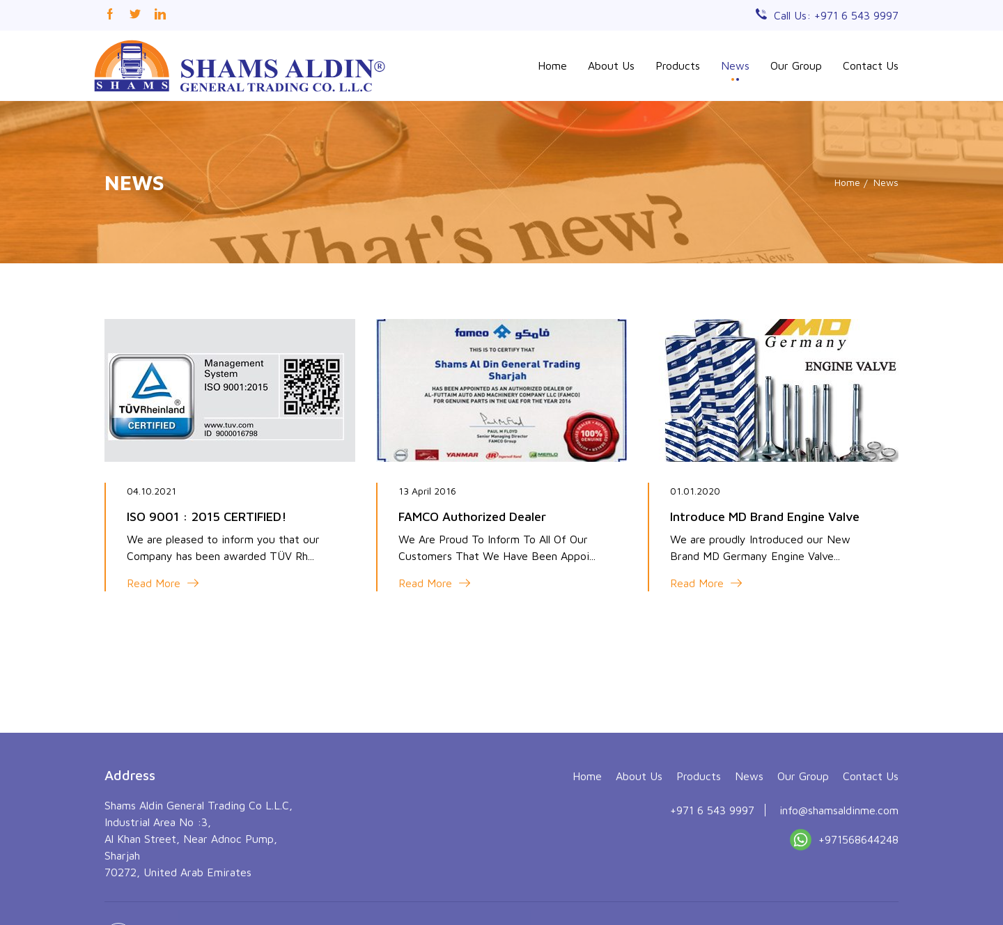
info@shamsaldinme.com (839, 879)
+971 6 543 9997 (712, 879)
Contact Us (871, 65)
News (735, 65)
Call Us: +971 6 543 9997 (836, 15)
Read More (163, 583)
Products (677, 65)
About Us (611, 65)
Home (552, 65)
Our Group (796, 65)
